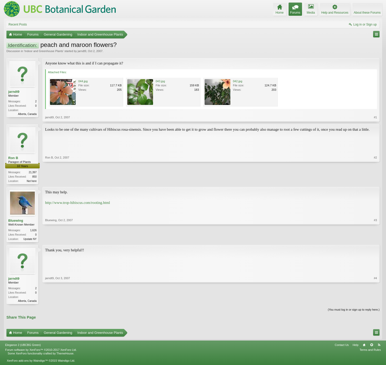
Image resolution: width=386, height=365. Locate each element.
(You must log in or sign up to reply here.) (354, 311)
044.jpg (83, 81)
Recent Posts (18, 24)
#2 (375, 180)
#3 (375, 238)
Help (355, 346)
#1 (375, 117)
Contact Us (342, 346)
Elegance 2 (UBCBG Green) (23, 346)
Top (371, 346)
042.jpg (237, 81)
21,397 (33, 172)
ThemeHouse (64, 354)
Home (364, 346)
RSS (379, 346)
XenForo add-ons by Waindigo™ (27, 362)
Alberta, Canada (27, 114)
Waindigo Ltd (66, 362)
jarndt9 (82, 51)
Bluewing (15, 221)
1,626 (33, 230)
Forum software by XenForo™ (41, 351)
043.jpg (160, 81)
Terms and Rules (370, 351)
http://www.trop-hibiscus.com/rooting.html (77, 203)
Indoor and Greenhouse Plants (43, 51)
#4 (375, 301)
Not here (32, 181)
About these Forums (367, 12)
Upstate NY (30, 239)
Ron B (13, 158)
